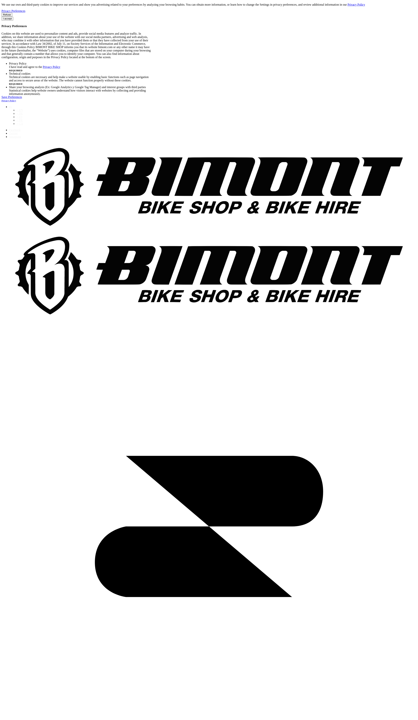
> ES (19, 116)
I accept (7, 18)
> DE (19, 113)
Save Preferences (11, 97)
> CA (19, 123)
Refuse (7, 14)
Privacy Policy (356, 4)
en (10, 106)
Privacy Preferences (13, 11)
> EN (19, 110)
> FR (19, 120)
